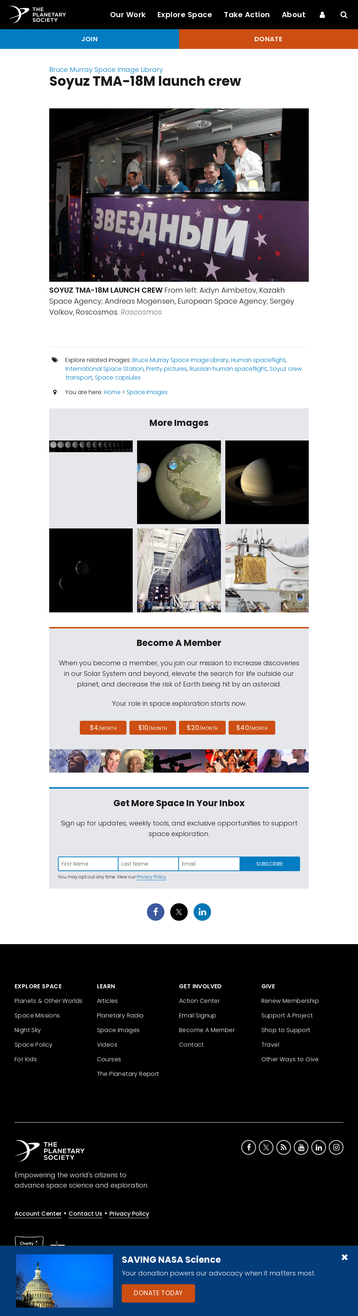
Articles (107, 1001)
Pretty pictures (166, 369)
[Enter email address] (209, 864)
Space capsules (118, 377)
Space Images (147, 392)
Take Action (247, 14)
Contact (191, 1044)
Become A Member (207, 1030)
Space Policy (34, 1044)
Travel (270, 1044)
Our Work (128, 14)
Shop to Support (286, 1030)
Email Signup (198, 1015)
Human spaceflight (258, 360)
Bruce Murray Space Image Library (106, 69)
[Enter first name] (88, 864)
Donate (268, 38)
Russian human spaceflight (228, 369)
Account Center (38, 1213)
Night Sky (28, 1030)
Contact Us (85, 1213)
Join (89, 38)
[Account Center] (322, 14)
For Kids (26, 1059)
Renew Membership (290, 1001)
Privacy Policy (151, 877)
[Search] (344, 14)
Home (112, 392)
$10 (152, 727)
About (294, 14)
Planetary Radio (120, 1015)
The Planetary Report (128, 1074)
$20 (202, 727)
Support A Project (287, 1015)
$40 (252, 727)
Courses (109, 1059)
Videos (107, 1044)
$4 (103, 727)
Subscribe (269, 863)
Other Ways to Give (290, 1059)
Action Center (199, 1001)
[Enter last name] (148, 864)
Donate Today (158, 1293)
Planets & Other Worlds (49, 1001)
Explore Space (185, 14)
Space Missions (37, 1015)
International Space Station (105, 369)
